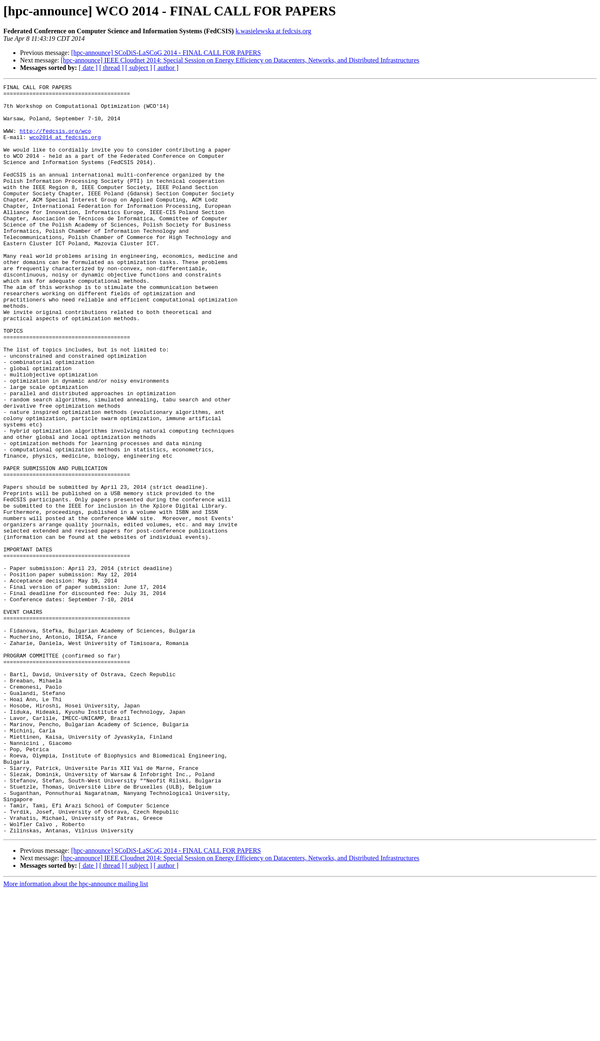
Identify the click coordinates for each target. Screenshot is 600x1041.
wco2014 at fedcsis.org (65, 148)
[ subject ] (138, 67)
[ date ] (88, 67)
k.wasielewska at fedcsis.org (273, 31)
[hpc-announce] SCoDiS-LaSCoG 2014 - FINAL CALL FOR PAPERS (166, 52)
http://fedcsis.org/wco (55, 140)
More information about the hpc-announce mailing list (75, 1033)
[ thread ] (111, 67)
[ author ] (166, 67)
